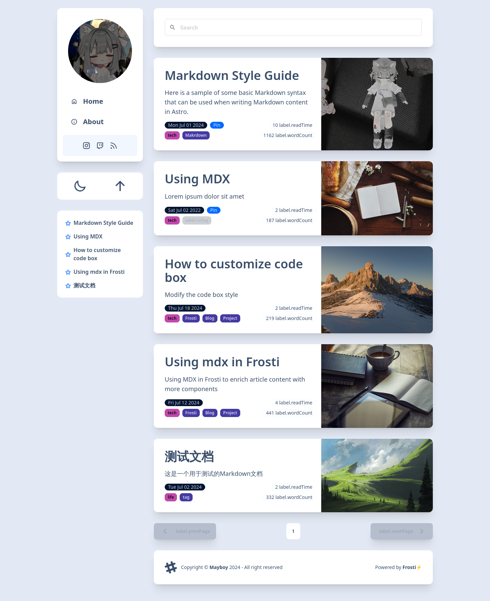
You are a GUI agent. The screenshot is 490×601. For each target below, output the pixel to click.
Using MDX (83, 236)
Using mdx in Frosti (95, 272)
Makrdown (196, 135)
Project (230, 318)
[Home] (100, 101)
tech (172, 135)
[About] (100, 122)
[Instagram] (86, 145)
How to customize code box (93, 254)
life (171, 497)
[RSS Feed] (114, 145)
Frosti (191, 318)
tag (186, 497)
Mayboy (218, 568)
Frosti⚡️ (412, 568)
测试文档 (80, 285)
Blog (210, 318)
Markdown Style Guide (99, 223)
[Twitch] (100, 145)
